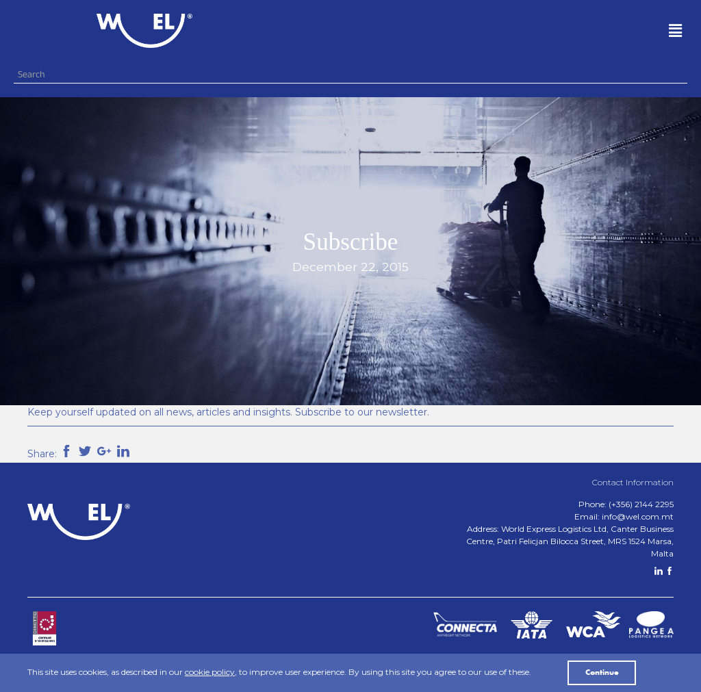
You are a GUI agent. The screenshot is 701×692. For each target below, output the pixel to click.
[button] (488, 31)
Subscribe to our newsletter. (362, 412)
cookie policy (210, 672)
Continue (602, 673)
